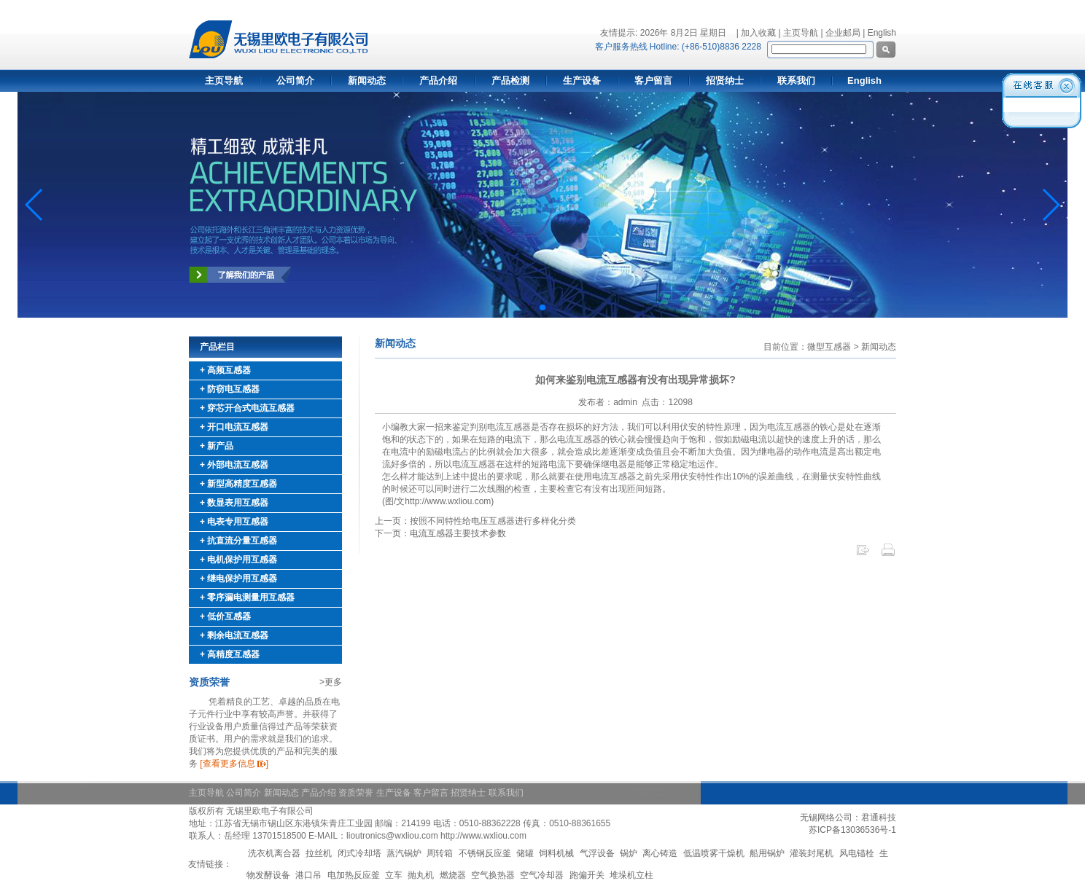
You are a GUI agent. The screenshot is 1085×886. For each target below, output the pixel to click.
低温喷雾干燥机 (713, 853)
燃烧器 (453, 875)
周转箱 (440, 853)
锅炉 (628, 853)
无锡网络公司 (826, 817)
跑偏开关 (586, 875)
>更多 (330, 682)
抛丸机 (421, 875)
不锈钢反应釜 (485, 853)
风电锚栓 (856, 853)
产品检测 (510, 80)
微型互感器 (829, 347)
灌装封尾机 (811, 853)
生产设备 (582, 80)
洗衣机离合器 (274, 853)
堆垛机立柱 (631, 875)
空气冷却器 (542, 875)
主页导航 (224, 80)
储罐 (525, 853)
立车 (393, 875)
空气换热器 (493, 875)
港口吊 (308, 875)
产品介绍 (438, 80)
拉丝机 (319, 853)
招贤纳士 (725, 80)
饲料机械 (556, 853)
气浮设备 (597, 853)
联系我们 (796, 80)
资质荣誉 (355, 793)
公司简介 (295, 80)
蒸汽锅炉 (403, 853)
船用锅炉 (767, 853)
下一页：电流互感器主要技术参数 (440, 533)
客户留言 (653, 80)
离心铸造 (659, 853)
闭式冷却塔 (359, 853)
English (882, 33)
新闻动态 (367, 80)
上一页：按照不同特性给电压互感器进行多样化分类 (475, 521)
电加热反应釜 (353, 875)
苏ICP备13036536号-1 (852, 830)
